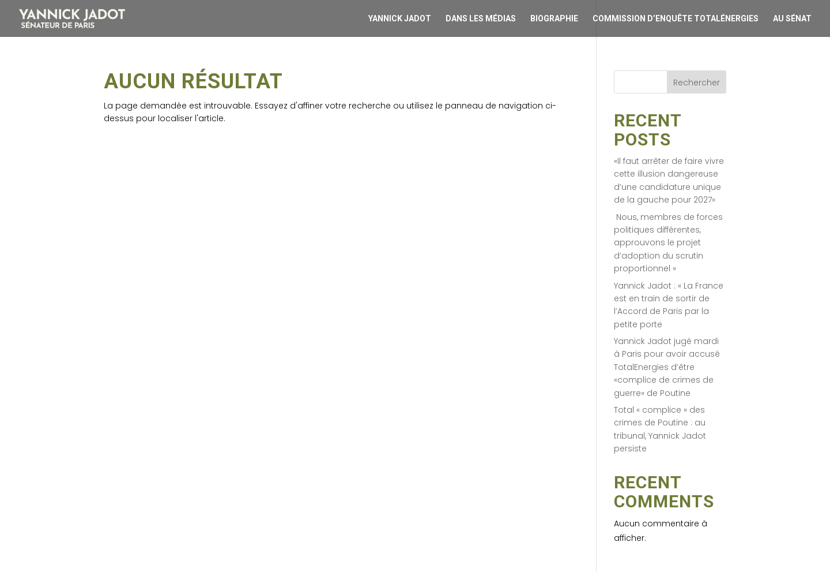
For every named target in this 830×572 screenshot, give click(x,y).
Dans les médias (481, 18)
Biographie (554, 18)
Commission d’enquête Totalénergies (676, 18)
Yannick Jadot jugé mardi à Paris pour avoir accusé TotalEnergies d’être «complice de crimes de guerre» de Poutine (667, 367)
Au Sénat (792, 18)
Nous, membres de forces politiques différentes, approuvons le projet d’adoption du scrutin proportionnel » (668, 243)
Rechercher (696, 82)
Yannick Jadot (399, 18)
